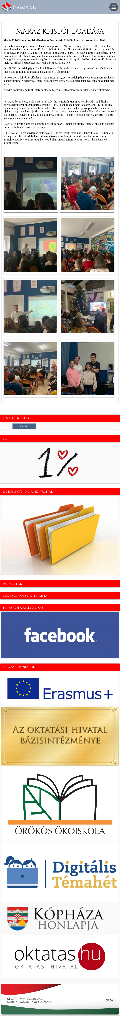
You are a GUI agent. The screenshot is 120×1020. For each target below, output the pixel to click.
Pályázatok (12, 584)
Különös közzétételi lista (25, 596)
